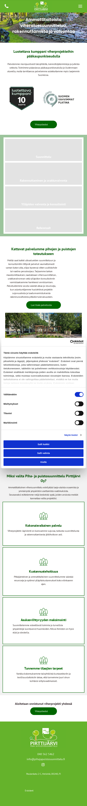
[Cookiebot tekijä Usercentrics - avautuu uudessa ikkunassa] (70, 342)
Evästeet (29, 790)
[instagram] (43, 765)
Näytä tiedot (71, 435)
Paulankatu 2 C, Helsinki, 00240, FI (43, 773)
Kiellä (43, 462)
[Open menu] (80, 6)
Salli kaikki (43, 444)
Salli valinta (43, 453)
